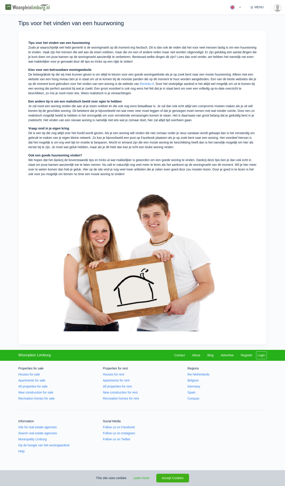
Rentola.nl (147, 84)
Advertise (227, 355)
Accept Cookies (172, 478)
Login (261, 355)
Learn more (141, 478)
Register (246, 355)
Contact (179, 355)
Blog (210, 355)
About (196, 355)
